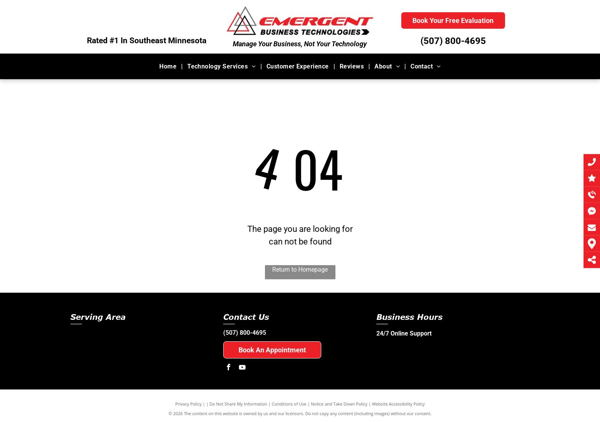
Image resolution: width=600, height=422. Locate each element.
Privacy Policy (188, 404)
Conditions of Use (289, 404)
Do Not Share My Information (238, 404)
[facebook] (228, 368)
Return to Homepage (300, 269)
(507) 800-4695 (453, 41)
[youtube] (242, 368)
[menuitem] (169, 66)
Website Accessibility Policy (398, 404)
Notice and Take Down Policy (339, 404)
